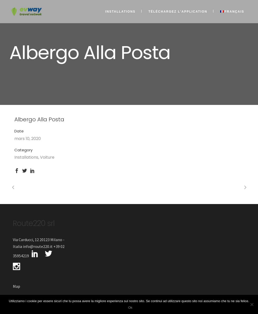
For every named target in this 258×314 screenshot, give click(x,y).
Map (16, 286)
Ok (130, 307)
